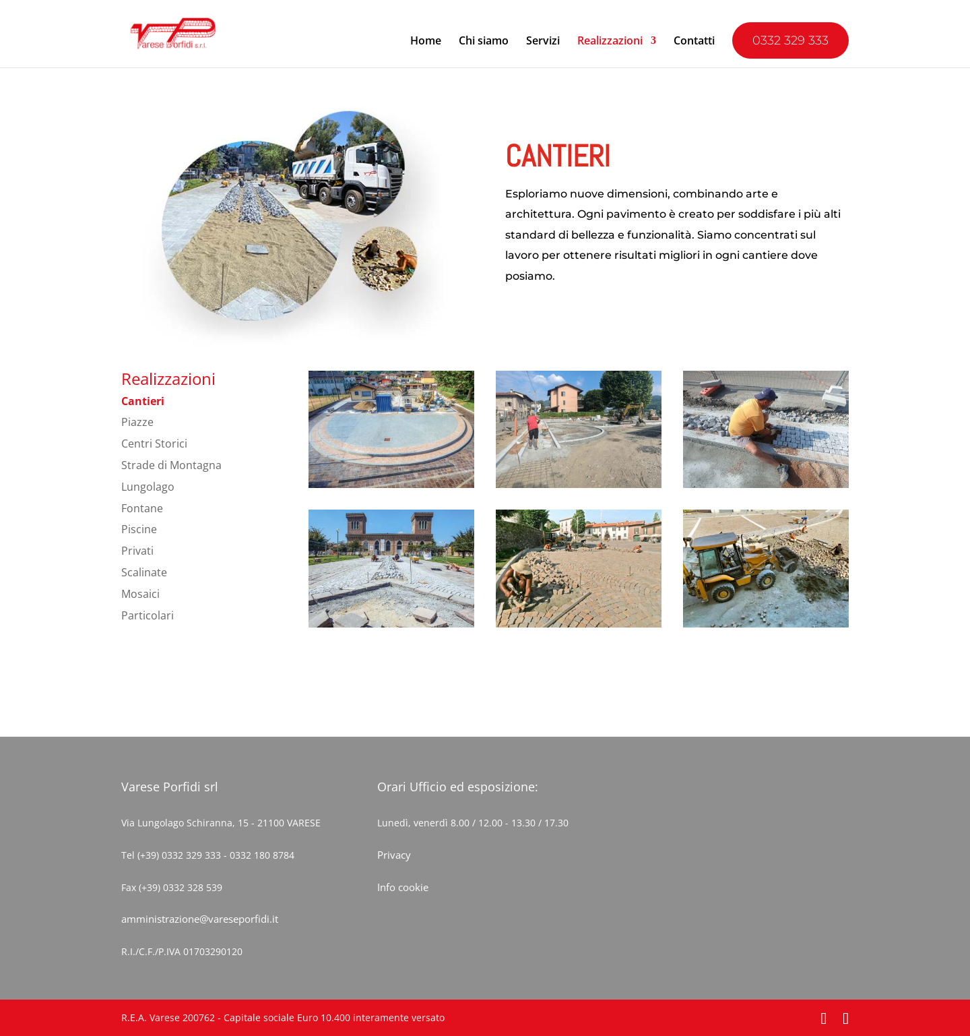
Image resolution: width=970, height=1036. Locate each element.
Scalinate (144, 572)
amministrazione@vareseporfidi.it (199, 918)
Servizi (543, 42)
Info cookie (402, 887)
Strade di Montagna (171, 465)
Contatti (694, 42)
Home (425, 42)
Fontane (142, 508)
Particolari (147, 615)
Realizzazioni (610, 42)
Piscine (139, 529)
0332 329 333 (790, 40)
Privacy (394, 854)
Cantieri (142, 401)
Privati (137, 550)
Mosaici (140, 593)
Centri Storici (154, 443)
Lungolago (147, 486)
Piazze (137, 422)
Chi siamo (484, 42)
